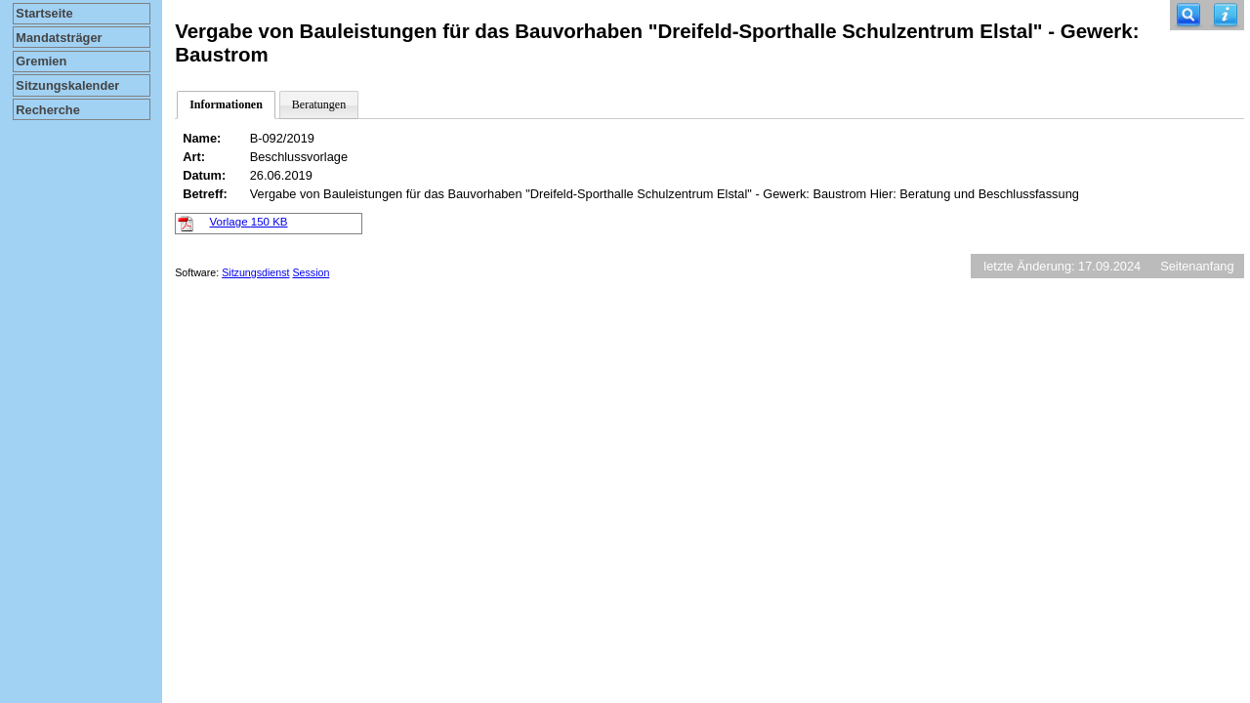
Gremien (41, 61)
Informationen (226, 104)
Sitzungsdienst (255, 272)
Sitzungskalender (67, 85)
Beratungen (319, 104)
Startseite (44, 13)
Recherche (47, 110)
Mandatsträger (59, 37)
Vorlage (249, 221)
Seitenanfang (1196, 266)
